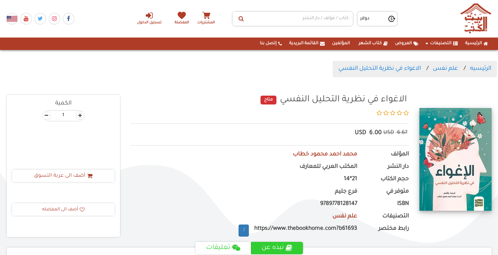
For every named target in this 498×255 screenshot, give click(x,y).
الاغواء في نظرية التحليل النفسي (379, 69)
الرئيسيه (480, 69)
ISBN (403, 204)
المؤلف (400, 155)
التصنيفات (441, 43)
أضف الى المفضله (63, 209)
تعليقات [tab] (223, 247)
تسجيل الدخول (149, 18)
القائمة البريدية (307, 43)
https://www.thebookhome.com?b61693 (305, 229)
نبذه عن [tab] (277, 247)
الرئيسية (476, 43)
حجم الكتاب (394, 179)
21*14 (350, 179)
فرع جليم (346, 192)
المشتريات (206, 23)
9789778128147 (338, 204)
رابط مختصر (393, 229)
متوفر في (397, 192)
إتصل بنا (271, 43)
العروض (406, 43)
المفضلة (181, 23)
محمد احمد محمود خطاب (325, 155)
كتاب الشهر (373, 43)
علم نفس (445, 69)
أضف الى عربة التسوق (63, 176)
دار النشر (398, 167)
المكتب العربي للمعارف (328, 167)
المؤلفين (341, 43)
